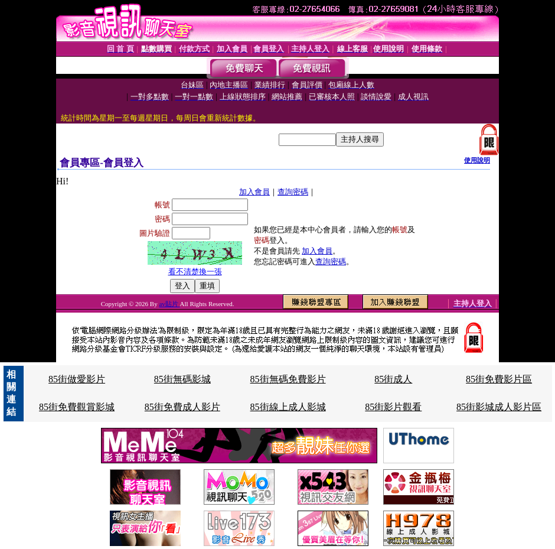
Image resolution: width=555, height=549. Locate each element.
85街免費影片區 (499, 379)
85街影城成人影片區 (498, 407)
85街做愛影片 (76, 379)
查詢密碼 (293, 191)
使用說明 (477, 160)
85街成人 (393, 379)
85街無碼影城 (182, 379)
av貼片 (169, 303)
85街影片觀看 (393, 407)
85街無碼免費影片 (288, 379)
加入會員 (254, 191)
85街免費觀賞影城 (77, 407)
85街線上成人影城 (288, 407)
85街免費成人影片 (182, 407)
